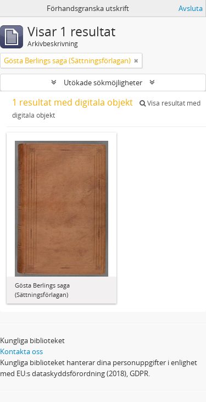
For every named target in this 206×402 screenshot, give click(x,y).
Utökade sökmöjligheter (103, 82)
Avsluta (191, 8)
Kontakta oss (21, 351)
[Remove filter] (136, 60)
